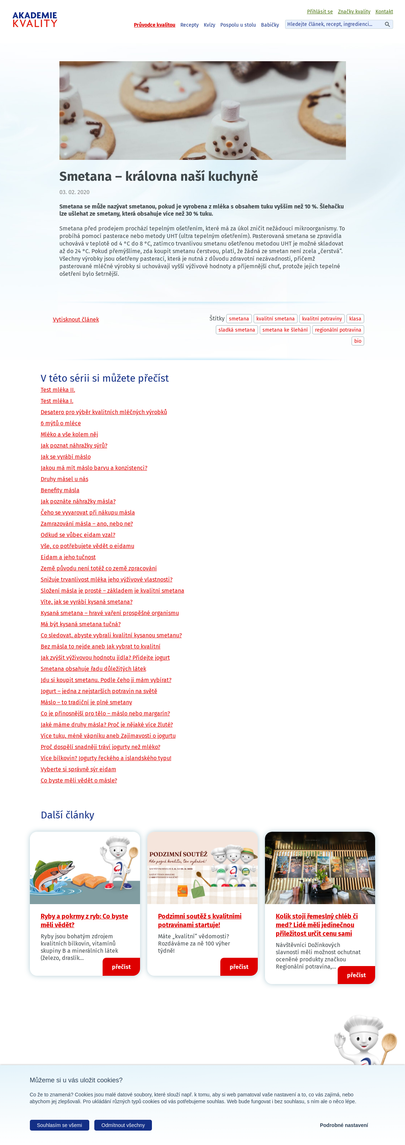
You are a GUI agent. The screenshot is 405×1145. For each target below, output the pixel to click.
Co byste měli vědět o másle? (79, 780)
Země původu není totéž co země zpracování (99, 568)
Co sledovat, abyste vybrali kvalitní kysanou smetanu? (111, 635)
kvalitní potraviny (322, 319)
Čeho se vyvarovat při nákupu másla (88, 512)
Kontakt (384, 12)
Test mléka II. (58, 389)
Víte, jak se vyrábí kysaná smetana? (86, 601)
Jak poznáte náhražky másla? (78, 501)
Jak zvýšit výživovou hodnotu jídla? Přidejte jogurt (105, 657)
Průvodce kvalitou (154, 25)
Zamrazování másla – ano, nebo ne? (87, 523)
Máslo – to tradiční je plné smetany (86, 702)
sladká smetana (237, 330)
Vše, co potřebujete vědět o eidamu (87, 546)
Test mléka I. (57, 401)
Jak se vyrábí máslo (66, 456)
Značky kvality (354, 12)
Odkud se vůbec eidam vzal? (78, 534)
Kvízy (209, 25)
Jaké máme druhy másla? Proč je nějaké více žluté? (107, 724)
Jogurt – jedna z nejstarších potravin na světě (99, 691)
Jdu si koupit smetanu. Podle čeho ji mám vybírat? (106, 680)
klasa (355, 319)
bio (357, 341)
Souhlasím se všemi (59, 1125)
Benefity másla (60, 490)
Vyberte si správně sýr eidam (78, 769)
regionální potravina (338, 330)
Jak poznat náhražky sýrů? (74, 445)
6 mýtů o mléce (61, 423)
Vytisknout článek (76, 319)
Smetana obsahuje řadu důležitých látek (93, 668)
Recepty (189, 25)
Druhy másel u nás (64, 479)
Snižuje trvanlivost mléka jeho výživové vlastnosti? (106, 579)
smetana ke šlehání (285, 330)
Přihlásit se (320, 12)
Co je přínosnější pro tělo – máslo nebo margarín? (105, 713)
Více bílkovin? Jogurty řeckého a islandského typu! (106, 758)
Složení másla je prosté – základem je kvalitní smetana (112, 590)
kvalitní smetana (275, 319)
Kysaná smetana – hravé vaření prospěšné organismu (110, 613)
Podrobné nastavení (344, 1125)
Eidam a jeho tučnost (68, 557)
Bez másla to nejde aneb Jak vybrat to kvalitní (101, 646)
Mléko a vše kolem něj (69, 434)
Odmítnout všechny (123, 1125)
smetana (239, 319)
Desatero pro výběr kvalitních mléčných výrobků (104, 412)
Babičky (270, 25)
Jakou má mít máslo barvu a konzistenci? (94, 467)
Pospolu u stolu (238, 25)
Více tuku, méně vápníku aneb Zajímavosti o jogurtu (108, 735)
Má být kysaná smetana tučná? (81, 624)
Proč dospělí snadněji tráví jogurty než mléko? (100, 747)
